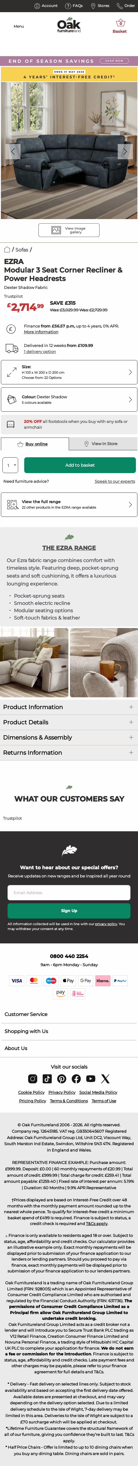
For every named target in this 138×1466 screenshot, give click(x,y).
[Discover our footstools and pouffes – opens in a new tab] (78, 424)
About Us (16, 1048)
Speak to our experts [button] (115, 481)
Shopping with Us (26, 1031)
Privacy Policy (61, 1092)
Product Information (33, 707)
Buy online (32, 444)
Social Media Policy (98, 1092)
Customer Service (26, 1014)
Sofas (21, 250)
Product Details (25, 722)
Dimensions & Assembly (37, 737)
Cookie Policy (31, 1092)
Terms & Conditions (69, 1100)
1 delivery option (40, 351)
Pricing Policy (32, 1100)
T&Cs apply (96, 1223)
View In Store (100, 444)
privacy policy (106, 924)
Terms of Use (104, 1100)
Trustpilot (13, 296)
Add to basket (80, 465)
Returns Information (32, 752)
